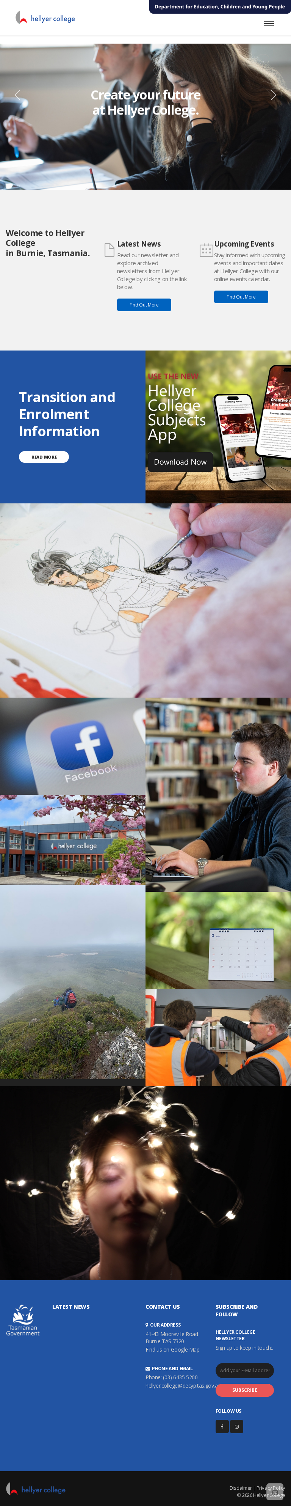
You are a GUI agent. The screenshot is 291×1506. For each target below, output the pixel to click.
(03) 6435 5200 (180, 1377)
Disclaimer (241, 1487)
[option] (145, 117)
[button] (12, 94)
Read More (43, 457)
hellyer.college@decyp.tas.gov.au (183, 1385)
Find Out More (144, 305)
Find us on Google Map (173, 1349)
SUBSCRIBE (244, 1390)
